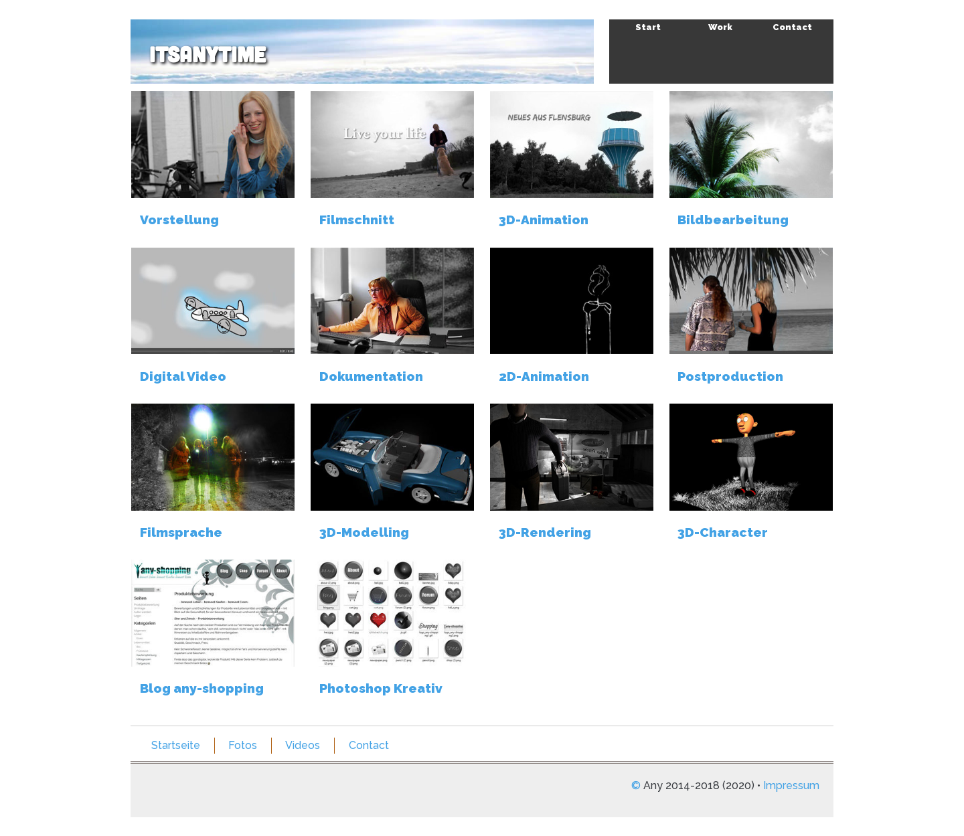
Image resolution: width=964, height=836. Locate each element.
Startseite (175, 745)
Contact (792, 27)
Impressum (791, 785)
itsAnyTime (207, 53)
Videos (302, 745)
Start (648, 27)
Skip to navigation (812, 35)
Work (720, 27)
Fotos (242, 745)
